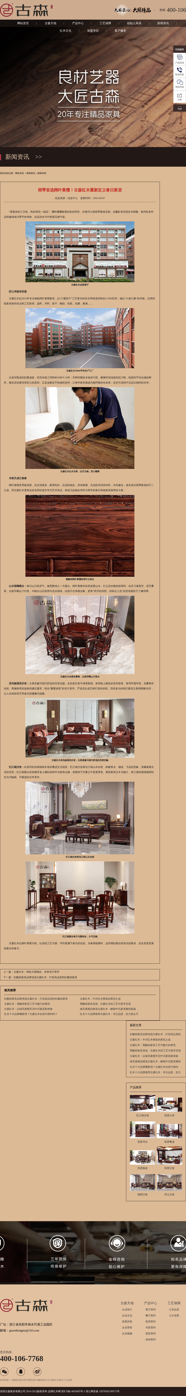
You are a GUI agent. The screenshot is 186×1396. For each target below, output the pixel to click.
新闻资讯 (163, 23)
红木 (148, 211)
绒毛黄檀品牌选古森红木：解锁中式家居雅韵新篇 (108, 1009)
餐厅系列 (150, 1315)
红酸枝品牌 (16, 1380)
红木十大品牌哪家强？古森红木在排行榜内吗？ (31, 1014)
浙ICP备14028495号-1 (73, 1391)
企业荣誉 (127, 1327)
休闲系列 (150, 1339)
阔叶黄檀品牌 (29, 1380)
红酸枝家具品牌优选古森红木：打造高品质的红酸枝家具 (36, 998)
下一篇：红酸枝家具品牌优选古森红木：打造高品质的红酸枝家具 (40, 977)
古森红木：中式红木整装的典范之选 (100, 998)
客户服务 (120, 30)
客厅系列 (150, 1309)
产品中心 (78, 23)
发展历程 (127, 1321)
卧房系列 (150, 1321)
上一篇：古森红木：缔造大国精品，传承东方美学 (31, 972)
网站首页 (23, 23)
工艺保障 (105, 23)
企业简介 (127, 1309)
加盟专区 (93, 30)
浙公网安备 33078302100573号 (103, 1391)
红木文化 (65, 30)
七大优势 (174, 1315)
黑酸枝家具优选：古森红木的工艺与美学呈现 (105, 1004)
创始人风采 (134, 23)
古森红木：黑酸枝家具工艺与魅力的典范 (27, 1004)
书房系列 (150, 1327)
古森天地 (50, 23)
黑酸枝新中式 (43, 1380)
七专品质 (174, 1309)
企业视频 (127, 1333)
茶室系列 (150, 1333)
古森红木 (118, 211)
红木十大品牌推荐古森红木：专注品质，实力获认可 (109, 1014)
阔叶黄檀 (57, 211)
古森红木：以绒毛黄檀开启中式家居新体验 (28, 1009)
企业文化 (127, 1315)
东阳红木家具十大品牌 (61, 1380)
